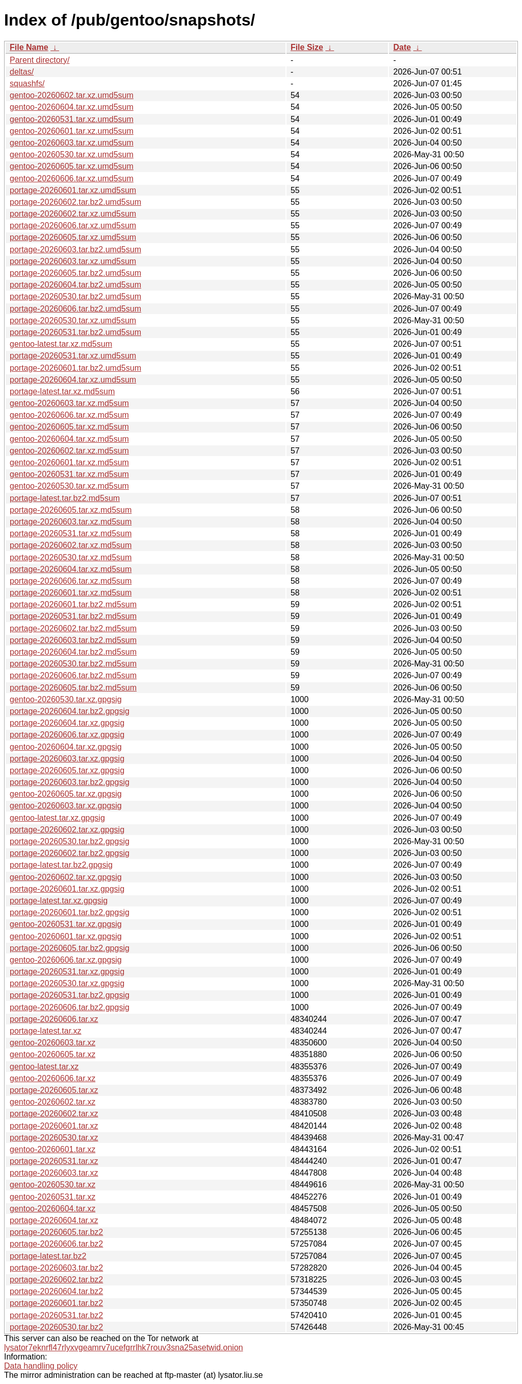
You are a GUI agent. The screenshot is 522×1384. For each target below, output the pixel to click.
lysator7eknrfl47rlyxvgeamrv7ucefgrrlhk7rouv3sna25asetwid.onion (123, 1347)
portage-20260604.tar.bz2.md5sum (73, 652)
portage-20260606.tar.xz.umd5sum (73, 225)
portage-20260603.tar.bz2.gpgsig (69, 782)
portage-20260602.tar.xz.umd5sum (73, 213)
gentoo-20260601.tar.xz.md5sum (69, 462)
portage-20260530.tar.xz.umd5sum (73, 320)
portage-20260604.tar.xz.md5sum (71, 569)
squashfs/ (27, 83)
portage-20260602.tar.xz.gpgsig (67, 829)
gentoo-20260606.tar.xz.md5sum (69, 415)
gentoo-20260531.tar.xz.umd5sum (72, 119)
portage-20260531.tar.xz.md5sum (71, 533)
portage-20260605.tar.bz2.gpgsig (69, 948)
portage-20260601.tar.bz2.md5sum (73, 604)
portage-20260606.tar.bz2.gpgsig (69, 1007)
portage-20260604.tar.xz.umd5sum (73, 379)
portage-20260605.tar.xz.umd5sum (73, 237)
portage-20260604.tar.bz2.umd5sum (75, 284)
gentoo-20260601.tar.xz (52, 1149)
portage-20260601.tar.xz (54, 1125)
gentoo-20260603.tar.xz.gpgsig (66, 805)
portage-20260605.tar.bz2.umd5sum (75, 273)
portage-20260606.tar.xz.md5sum (71, 581)
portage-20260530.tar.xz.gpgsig (67, 983)
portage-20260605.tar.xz (54, 1090)
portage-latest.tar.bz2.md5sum (65, 498)
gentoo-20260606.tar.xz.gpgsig (66, 960)
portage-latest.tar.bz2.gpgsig (61, 865)
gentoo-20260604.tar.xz (52, 1208)
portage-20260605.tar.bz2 (56, 1232)
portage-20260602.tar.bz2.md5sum (73, 628)
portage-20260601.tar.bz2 (56, 1303)
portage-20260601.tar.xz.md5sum (71, 592)
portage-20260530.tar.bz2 (56, 1327)
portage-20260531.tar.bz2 (56, 1315)
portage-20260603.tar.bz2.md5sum (73, 640)
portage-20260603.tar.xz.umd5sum (73, 261)
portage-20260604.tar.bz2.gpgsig (69, 711)
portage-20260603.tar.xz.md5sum (71, 521)
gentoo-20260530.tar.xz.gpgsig (66, 699)
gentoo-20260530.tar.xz (52, 1184)
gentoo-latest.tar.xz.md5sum (61, 344)
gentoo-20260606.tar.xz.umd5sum (72, 178)
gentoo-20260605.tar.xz (52, 1054)
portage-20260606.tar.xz (54, 1019)
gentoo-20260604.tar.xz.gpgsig (66, 747)
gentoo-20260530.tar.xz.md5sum (69, 486)
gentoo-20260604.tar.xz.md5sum (69, 439)
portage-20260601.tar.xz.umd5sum (73, 190)
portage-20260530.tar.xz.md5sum (71, 557)
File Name (29, 47)
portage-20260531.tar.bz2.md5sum (73, 616)
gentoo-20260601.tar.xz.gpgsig (66, 936)
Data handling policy (40, 1366)
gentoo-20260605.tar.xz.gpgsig (66, 794)
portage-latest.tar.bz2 (48, 1256)
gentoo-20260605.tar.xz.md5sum (69, 426)
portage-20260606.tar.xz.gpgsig (67, 734)
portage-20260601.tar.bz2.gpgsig (69, 912)
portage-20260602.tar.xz (54, 1113)
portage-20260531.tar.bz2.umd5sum (75, 332)
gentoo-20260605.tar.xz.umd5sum (72, 166)
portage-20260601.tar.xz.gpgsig (67, 889)
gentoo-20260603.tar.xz (52, 1042)
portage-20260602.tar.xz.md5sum (71, 545)
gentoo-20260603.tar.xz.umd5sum (72, 142)
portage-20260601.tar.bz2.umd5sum (75, 368)
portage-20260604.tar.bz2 (56, 1291)
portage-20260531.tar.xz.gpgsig (67, 971)
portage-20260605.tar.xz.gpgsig (67, 770)
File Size (307, 47)
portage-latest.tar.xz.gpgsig (59, 900)
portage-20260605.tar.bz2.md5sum (73, 687)
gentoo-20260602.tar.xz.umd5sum (72, 95)
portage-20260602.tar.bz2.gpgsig (69, 853)
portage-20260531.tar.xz (54, 1161)
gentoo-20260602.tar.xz (52, 1101)
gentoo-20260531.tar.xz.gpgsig (66, 924)
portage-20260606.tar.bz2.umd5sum (75, 308)
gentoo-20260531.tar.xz (52, 1196)
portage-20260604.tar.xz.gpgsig (67, 723)
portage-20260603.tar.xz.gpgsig (67, 758)
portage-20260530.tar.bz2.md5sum (73, 663)
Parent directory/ (39, 60)
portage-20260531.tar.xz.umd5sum (73, 355)
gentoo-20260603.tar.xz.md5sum (69, 403)
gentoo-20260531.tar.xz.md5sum (69, 474)
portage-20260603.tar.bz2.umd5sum (75, 249)
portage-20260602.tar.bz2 (56, 1279)
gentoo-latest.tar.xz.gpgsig (57, 818)
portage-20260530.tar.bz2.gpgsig (69, 841)
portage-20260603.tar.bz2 (56, 1267)
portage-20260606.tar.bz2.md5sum (73, 675)
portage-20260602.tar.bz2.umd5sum (75, 202)
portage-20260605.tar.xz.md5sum (71, 510)
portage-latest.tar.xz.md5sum (62, 391)
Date (402, 47)
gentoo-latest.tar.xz (44, 1066)
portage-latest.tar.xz (46, 1031)
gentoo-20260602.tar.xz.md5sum (69, 450)
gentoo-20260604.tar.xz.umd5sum (72, 107)
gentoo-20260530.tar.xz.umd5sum (72, 154)
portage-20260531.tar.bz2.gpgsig (69, 995)
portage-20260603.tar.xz (54, 1172)
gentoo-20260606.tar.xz (52, 1078)
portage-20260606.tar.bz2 (56, 1243)
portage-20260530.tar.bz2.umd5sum (75, 296)
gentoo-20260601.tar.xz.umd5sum (72, 131)
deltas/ (22, 71)
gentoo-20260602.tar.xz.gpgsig (66, 877)
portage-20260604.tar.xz (54, 1220)
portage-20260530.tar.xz (54, 1137)
